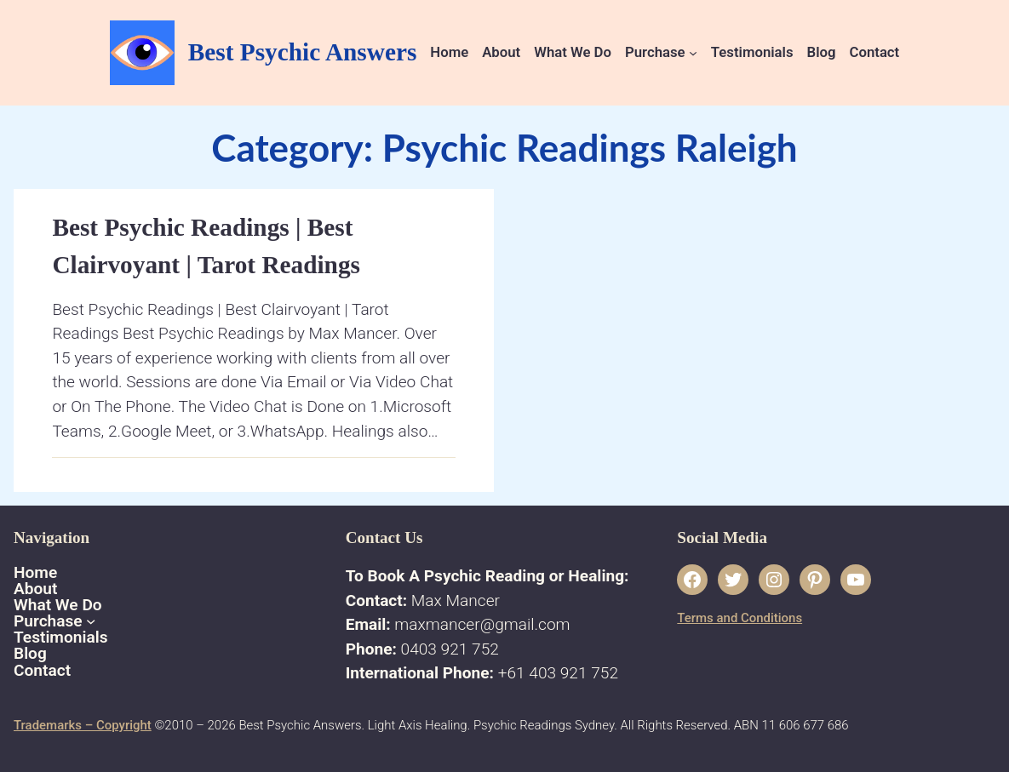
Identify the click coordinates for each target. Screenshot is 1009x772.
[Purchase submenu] (693, 53)
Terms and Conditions (739, 618)
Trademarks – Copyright (83, 725)
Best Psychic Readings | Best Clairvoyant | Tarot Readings (206, 246)
